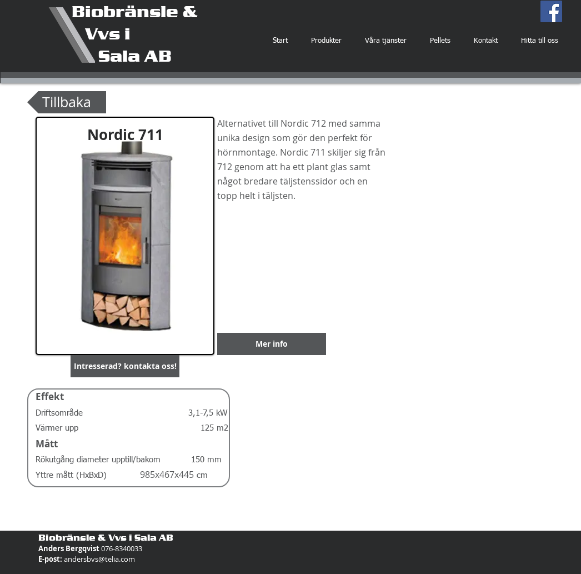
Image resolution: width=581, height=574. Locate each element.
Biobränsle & (135, 11)
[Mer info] (271, 344)
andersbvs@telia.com (99, 559)
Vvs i (101, 33)
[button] (125, 366)
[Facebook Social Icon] (551, 11)
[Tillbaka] (66, 102)
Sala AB (122, 56)
